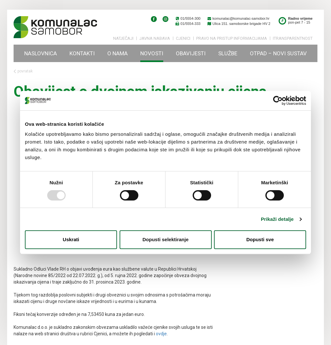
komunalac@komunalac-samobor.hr (238, 18)
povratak (23, 71)
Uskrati (71, 239)
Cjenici (183, 38)
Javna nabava (154, 38)
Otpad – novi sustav (278, 53)
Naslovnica (40, 53)
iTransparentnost (293, 38)
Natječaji (123, 38)
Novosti (151, 53)
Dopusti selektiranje (166, 239)
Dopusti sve (260, 239)
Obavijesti (191, 53)
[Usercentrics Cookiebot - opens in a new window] (278, 100)
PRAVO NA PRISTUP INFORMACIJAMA (231, 38)
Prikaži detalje (277, 219)
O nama (117, 53)
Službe (227, 53)
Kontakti (82, 53)
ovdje (161, 333)
